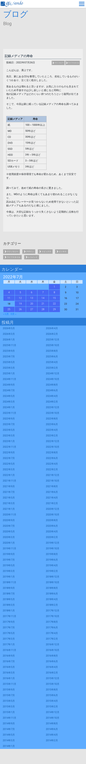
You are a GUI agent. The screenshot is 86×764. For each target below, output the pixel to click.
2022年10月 (52, 446)
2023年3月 (9, 435)
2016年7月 (9, 661)
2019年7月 (9, 559)
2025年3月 (9, 367)
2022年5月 (9, 463)
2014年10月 (52, 717)
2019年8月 (52, 554)
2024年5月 (9, 396)
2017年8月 (52, 621)
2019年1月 (9, 576)
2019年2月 (52, 571)
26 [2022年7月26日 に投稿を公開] (20, 309)
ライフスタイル (73, 63)
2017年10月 (52, 616)
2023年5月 (9, 429)
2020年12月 (52, 508)
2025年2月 (52, 367)
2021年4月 (52, 497)
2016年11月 (9, 650)
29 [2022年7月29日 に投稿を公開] (54, 309)
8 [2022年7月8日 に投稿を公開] (54, 292)
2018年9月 (9, 587)
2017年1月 (9, 644)
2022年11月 (9, 446)
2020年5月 (9, 531)
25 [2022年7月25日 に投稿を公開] (8, 309)
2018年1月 (9, 610)
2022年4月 (52, 463)
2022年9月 (9, 452)
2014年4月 (52, 734)
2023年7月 (9, 424)
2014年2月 (52, 740)
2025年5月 (9, 362)
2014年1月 (9, 746)
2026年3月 (9, 333)
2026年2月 (52, 333)
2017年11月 (9, 616)
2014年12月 (52, 712)
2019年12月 (52, 542)
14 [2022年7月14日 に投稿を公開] (43, 298)
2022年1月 (9, 475)
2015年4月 (52, 700)
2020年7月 (9, 525)
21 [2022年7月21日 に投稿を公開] (43, 303)
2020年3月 (9, 537)
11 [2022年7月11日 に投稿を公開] (8, 298)
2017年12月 (52, 610)
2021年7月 (9, 492)
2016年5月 (9, 667)
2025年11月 (9, 345)
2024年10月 (52, 379)
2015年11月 (9, 683)
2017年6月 (52, 627)
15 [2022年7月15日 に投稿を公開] (54, 298)
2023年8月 (52, 418)
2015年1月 (9, 712)
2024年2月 (52, 401)
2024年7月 (9, 390)
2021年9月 (9, 486)
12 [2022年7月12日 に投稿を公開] (20, 298)
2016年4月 (52, 667)
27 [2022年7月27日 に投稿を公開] (31, 309)
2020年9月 (9, 520)
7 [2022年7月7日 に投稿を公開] (43, 292)
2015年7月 (9, 695)
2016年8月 (52, 655)
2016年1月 (9, 678)
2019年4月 (52, 565)
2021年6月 (52, 492)
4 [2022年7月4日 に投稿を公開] (9, 292)
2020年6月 (52, 525)
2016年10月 (52, 650)
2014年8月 (52, 723)
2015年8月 (52, 689)
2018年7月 (9, 593)
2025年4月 (52, 362)
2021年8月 (52, 486)
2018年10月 (52, 582)
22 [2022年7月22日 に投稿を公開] (54, 303)
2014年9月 (9, 723)
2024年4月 (52, 396)
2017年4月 (52, 633)
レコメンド (32, 257)
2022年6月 (52, 458)
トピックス (46, 251)
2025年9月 (9, 350)
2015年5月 (9, 700)
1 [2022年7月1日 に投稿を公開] (54, 286)
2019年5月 (9, 565)
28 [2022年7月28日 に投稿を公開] (43, 309)
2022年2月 (52, 469)
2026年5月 (9, 328)
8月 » (13, 314)
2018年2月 (52, 604)
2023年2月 (52, 435)
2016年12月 (52, 644)
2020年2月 (52, 537)
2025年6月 (52, 356)
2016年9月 (9, 655)
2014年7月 (9, 729)
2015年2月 (52, 706)
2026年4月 (52, 328)
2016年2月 (52, 672)
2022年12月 (52, 441)
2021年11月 (9, 480)
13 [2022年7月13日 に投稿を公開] (31, 298)
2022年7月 (9, 458)
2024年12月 (52, 373)
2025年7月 (9, 356)
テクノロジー (59, 63)
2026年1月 (9, 339)
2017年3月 (9, 638)
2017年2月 (52, 638)
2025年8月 (52, 350)
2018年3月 (9, 604)
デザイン (30, 251)
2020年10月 (52, 514)
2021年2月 (52, 503)
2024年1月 (9, 407)
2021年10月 (52, 480)
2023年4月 (52, 429)
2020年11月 (9, 514)
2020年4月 (52, 531)
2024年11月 (9, 379)
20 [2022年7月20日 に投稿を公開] (31, 303)
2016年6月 (52, 661)
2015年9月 (9, 689)
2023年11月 (9, 412)
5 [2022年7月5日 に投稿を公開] (20, 292)
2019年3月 (9, 571)
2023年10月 (52, 412)
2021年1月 (9, 508)
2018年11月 (9, 582)
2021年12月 (52, 475)
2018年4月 (52, 599)
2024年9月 (9, 384)
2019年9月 (9, 554)
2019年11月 (9, 548)
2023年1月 (9, 441)
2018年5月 (9, 599)
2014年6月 (52, 729)
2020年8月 (52, 520)
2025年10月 (52, 345)
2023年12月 (52, 407)
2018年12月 (52, 576)
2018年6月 (52, 593)
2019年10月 (52, 548)
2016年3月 (9, 672)
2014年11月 (9, 717)
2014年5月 (9, 734)
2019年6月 (52, 559)
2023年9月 (9, 418)
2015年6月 (52, 695)
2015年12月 (52, 678)
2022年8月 (52, 452)
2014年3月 (9, 740)
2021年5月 (9, 497)
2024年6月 (52, 390)
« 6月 (6, 314)
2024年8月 (52, 384)
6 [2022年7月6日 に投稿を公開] (31, 292)
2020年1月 (9, 542)
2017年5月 (9, 633)
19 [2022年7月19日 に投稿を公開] (20, 303)
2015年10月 (52, 683)
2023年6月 (52, 424)
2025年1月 (9, 373)
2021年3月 (9, 503)
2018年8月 (52, 587)
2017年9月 (9, 621)
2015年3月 (9, 706)
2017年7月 (9, 627)
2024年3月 (9, 401)
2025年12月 (52, 339)
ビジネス (62, 251)
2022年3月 (9, 469)
